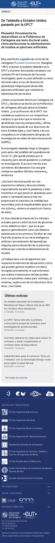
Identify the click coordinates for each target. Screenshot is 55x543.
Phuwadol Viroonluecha (26, 62)
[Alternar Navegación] (50, 11)
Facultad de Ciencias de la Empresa (25, 444)
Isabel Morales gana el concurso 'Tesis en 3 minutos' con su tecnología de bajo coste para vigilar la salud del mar (27, 360)
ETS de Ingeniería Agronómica (23, 412)
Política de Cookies (41, 533)
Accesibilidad (26, 533)
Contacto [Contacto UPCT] (15, 533)
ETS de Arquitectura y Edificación (25, 461)
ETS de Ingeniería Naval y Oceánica (25, 428)
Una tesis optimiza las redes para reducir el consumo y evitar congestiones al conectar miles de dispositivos (27, 341)
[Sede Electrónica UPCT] (8, 394)
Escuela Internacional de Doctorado (26, 478)
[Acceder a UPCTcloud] (50, 393)
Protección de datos (22, 536)
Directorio (6, 533)
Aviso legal (7, 536)
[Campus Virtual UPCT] (21, 393)
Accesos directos (13, 506)
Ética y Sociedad (12, 493)
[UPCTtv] (36, 393)
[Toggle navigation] (2, 4)
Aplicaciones (10, 486)
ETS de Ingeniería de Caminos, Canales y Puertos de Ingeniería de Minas (28, 453)
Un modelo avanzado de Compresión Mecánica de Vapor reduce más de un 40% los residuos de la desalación (27, 305)
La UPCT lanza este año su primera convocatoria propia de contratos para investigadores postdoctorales (25, 323)
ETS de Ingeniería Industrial (22, 420)
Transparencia (38, 536)
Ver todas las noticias (16, 377)
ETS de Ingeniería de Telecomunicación (27, 436)
